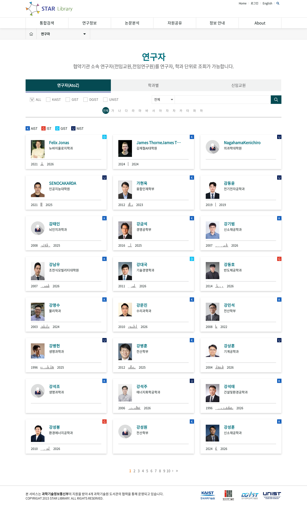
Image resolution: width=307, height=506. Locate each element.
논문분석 (132, 23)
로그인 (254, 3)
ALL (35, 99)
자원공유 (175, 23)
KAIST (53, 99)
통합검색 (47, 23)
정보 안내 (217, 23)
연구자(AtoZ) (68, 85)
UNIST (111, 99)
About (260, 23)
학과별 (153, 85)
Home (242, 3)
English (267, 3)
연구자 (63, 34)
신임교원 (238, 85)
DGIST (90, 99)
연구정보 (89, 23)
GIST (72, 99)
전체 (106, 110)
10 (168, 471)
